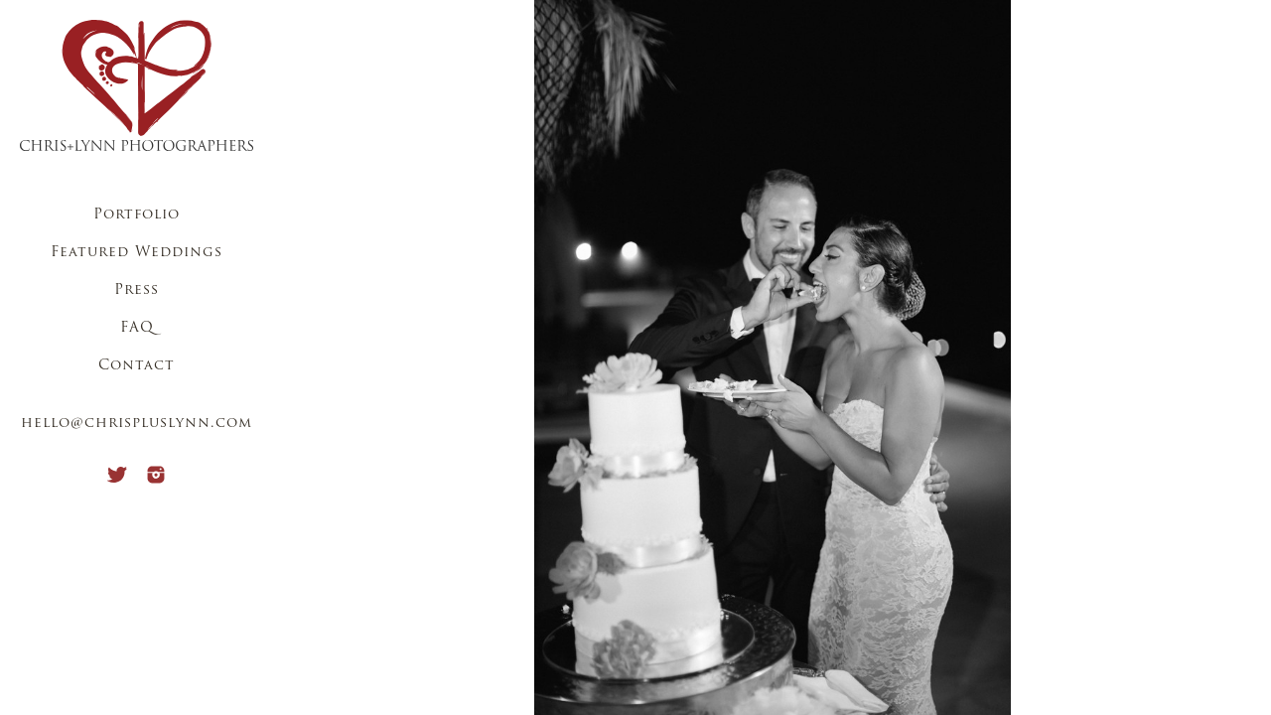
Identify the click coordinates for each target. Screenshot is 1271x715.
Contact (136, 365)
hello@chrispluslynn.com (136, 423)
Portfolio (136, 215)
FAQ (137, 328)
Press (136, 290)
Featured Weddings (136, 252)
